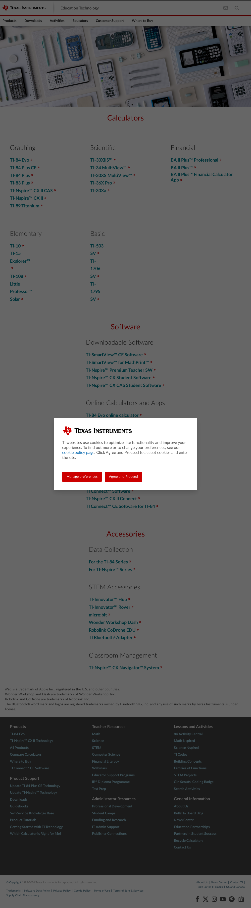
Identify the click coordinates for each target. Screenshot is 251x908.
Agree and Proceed (123, 477)
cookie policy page (78, 453)
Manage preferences (82, 477)
